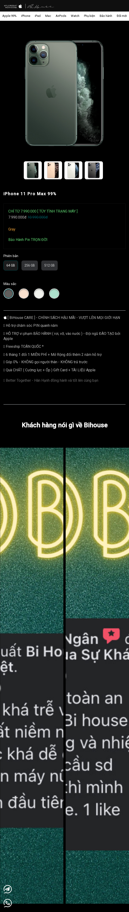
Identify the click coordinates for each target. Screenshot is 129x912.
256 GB (29, 265)
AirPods (61, 16)
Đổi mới (122, 16)
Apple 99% (9, 16)
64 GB (10, 265)
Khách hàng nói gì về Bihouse (65, 425)
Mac (48, 16)
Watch (75, 16)
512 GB (49, 265)
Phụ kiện (89, 16)
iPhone (25, 16)
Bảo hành (106, 16)
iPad (38, 16)
